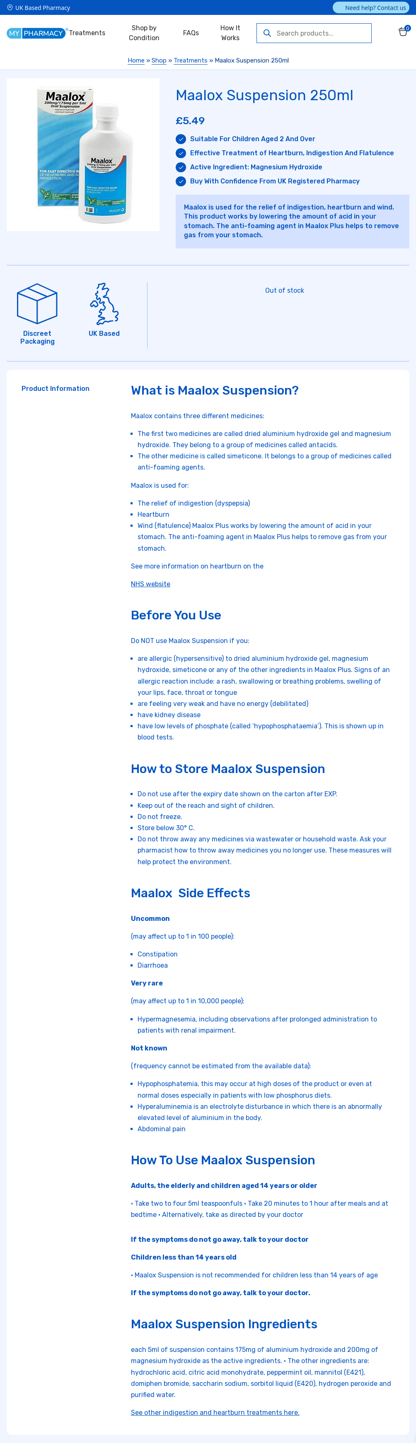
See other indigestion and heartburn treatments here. (215, 1413)
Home (136, 60)
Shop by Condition (144, 33)
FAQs (191, 33)
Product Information (55, 389)
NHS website (150, 584)
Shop (159, 60)
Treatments (87, 33)
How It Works (230, 33)
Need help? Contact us (375, 8)
